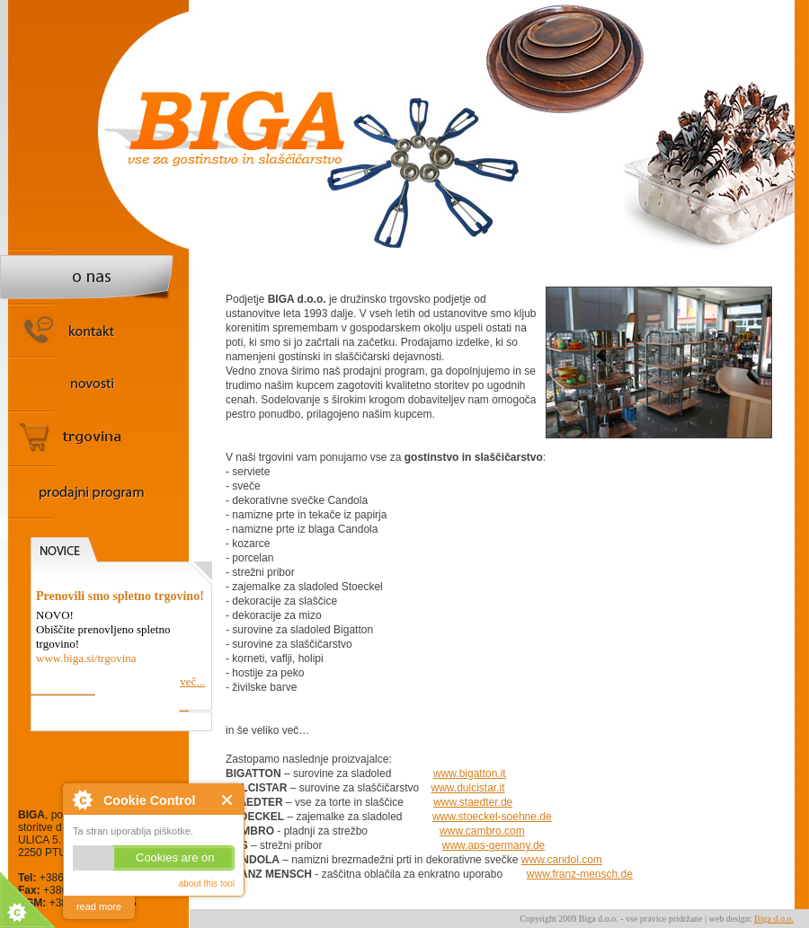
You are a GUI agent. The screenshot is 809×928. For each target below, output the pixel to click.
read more (98, 906)
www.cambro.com (482, 831)
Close (228, 800)
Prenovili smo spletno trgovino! (120, 596)
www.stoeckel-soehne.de (492, 816)
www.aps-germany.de (494, 845)
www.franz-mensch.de (580, 874)
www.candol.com (561, 859)
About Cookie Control (82, 799)
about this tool (207, 883)
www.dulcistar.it (468, 788)
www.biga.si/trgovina (86, 658)
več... (192, 681)
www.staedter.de (472, 802)
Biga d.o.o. (774, 919)
